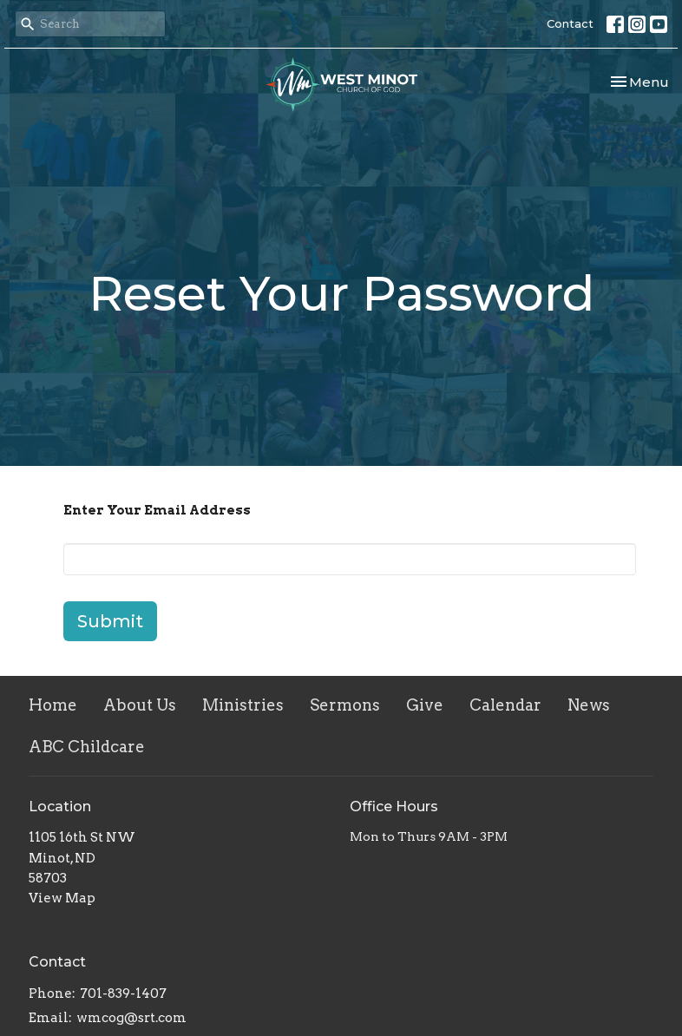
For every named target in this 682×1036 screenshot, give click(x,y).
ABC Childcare (87, 747)
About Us (139, 705)
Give (424, 705)
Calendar (505, 705)
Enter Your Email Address (157, 510)
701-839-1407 (123, 993)
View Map (62, 898)
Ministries (243, 705)
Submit (110, 621)
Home (53, 705)
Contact (570, 23)
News (588, 705)
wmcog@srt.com (131, 1018)
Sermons (345, 705)
